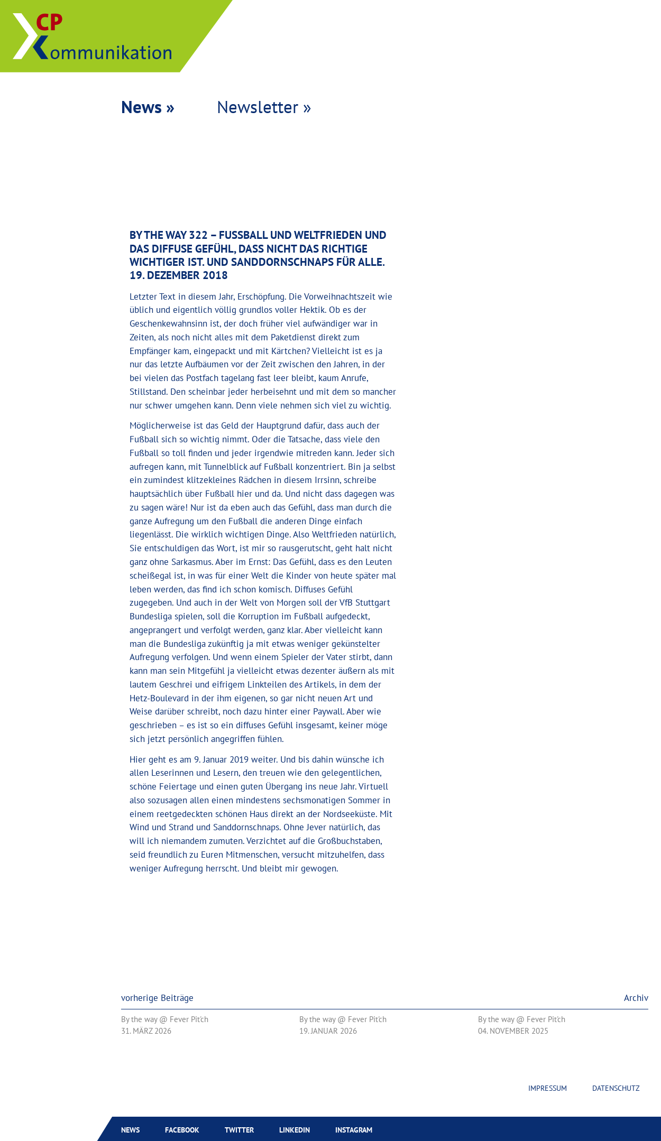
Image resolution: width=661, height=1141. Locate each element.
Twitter (239, 1130)
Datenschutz (616, 1088)
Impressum (547, 1088)
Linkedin (294, 1130)
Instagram (353, 1130)
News (130, 1130)
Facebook (182, 1130)
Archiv (636, 998)
